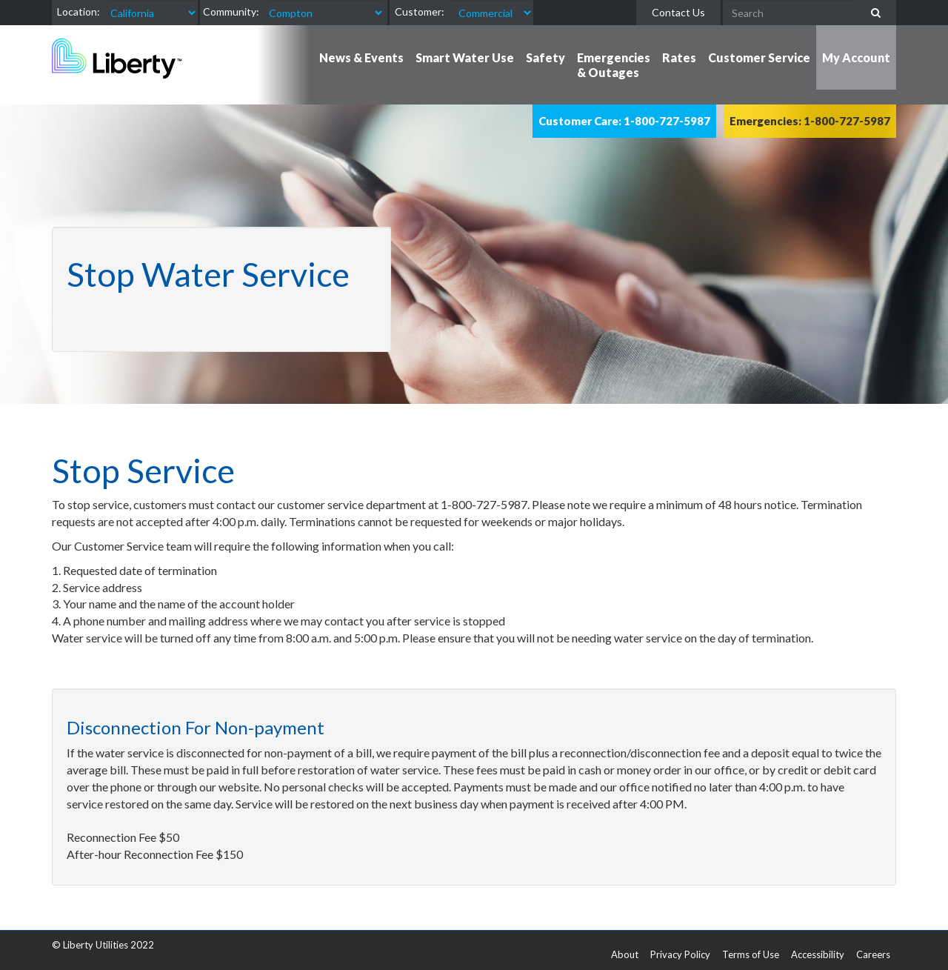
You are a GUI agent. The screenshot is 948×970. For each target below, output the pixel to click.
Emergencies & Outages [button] (613, 64)
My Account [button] (856, 57)
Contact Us (678, 12)
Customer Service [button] (759, 57)
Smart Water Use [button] (464, 57)
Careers (873, 954)
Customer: (419, 11)
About (624, 954)
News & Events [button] (361, 57)
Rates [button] (679, 57)
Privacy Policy (680, 954)
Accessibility (817, 954)
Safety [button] (545, 57)
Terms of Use (750, 954)
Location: (78, 11)
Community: (231, 11)
